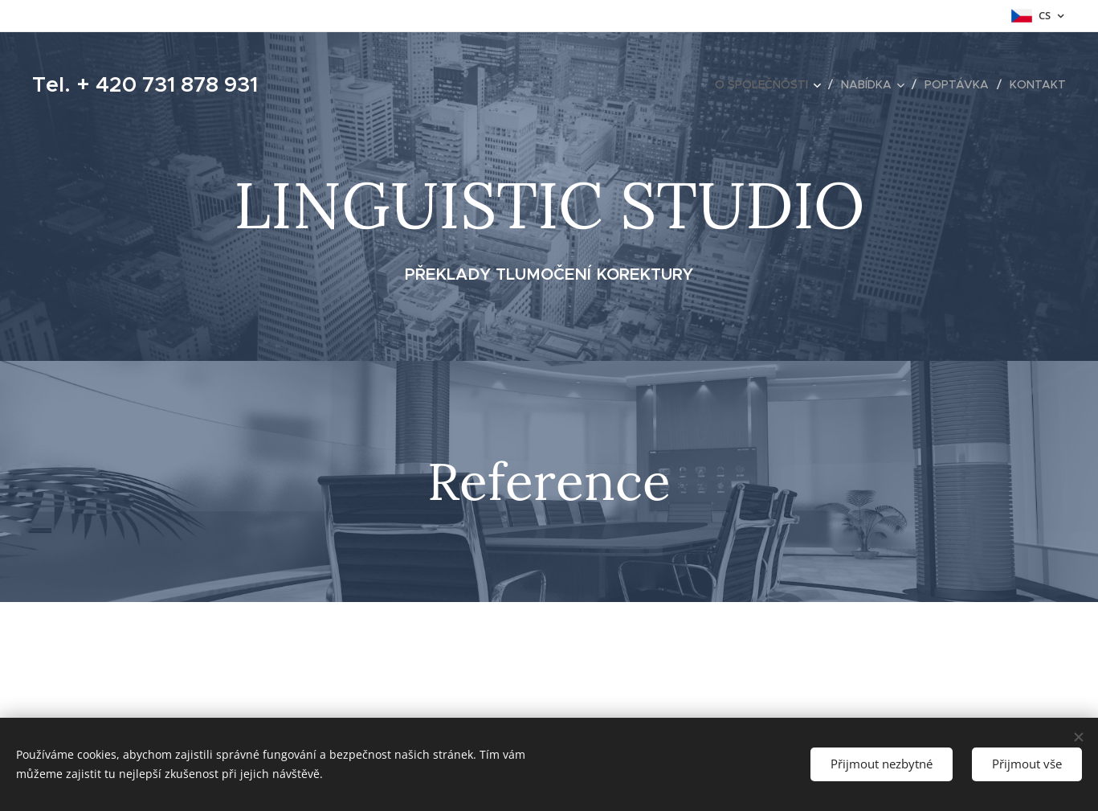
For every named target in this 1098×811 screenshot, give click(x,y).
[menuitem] (772, 84)
